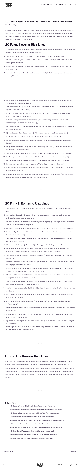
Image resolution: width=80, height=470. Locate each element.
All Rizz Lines (61, 4)
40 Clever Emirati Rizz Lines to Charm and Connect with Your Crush (32, 431)
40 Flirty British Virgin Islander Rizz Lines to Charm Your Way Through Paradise (36, 427)
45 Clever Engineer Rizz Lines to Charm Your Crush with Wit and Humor (33, 435)
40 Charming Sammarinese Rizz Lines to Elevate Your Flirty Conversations (34, 413)
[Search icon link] (35, 4)
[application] (51, 4)
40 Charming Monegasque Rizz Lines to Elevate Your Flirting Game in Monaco (36, 410)
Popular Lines (46, 4)
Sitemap (5, 465)
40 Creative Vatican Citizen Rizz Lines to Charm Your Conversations (32, 417)
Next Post (74, 452)
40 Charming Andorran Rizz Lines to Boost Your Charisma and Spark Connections (37, 420)
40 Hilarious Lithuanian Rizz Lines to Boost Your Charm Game (30, 424)
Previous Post (7, 452)
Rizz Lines (9, 25)
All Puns (73, 4)
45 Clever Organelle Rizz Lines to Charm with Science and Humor (31, 438)
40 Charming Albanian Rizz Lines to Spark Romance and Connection (32, 406)
